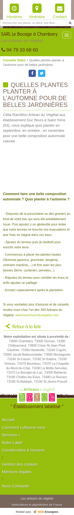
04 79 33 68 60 (19, 49)
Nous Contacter (15, 486)
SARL (29, 38)
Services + (11, 435)
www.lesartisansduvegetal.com (37, 315)
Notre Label (12, 442)
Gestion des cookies (19, 464)
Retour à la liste (26, 326)
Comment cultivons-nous (23, 427)
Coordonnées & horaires (23, 450)
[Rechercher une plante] (33, 23)
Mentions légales (17, 472)
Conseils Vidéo (14, 60)
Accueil (8, 420)
